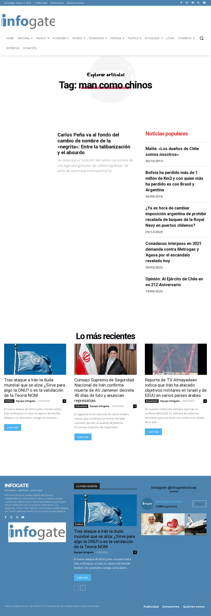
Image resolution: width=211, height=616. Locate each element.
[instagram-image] (152, 524)
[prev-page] (76, 587)
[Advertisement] (130, 21)
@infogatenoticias (169, 501)
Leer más (12, 427)
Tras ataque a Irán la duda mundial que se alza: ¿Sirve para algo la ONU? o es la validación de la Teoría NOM (34, 387)
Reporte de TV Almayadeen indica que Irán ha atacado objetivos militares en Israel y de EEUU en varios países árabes (176, 387)
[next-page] (83, 587)
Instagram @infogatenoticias (174, 487)
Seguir (199, 503)
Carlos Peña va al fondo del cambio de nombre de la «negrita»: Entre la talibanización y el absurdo (93, 143)
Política (9, 401)
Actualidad (81, 406)
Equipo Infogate (25, 400)
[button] (201, 38)
